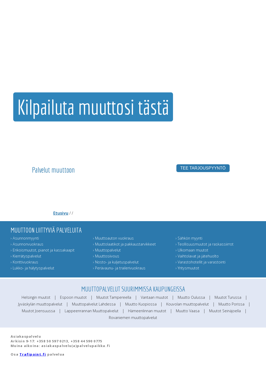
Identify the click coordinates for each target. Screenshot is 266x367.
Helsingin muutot (36, 297)
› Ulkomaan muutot (192, 250)
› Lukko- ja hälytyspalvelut (32, 268)
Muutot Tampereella (113, 297)
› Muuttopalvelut (107, 250)
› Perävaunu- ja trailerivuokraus (119, 268)
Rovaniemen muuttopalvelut (133, 317)
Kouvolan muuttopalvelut (187, 304)
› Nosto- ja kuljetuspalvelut (116, 262)
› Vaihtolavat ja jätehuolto (197, 256)
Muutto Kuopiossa (141, 304)
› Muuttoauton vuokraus (113, 238)
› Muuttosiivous (106, 256)
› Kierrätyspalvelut (26, 256)
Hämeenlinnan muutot (147, 310)
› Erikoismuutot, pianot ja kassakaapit (43, 250)
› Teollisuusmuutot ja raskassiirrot (205, 244)
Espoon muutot (73, 297)
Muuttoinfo (248, 59)
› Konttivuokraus (24, 262)
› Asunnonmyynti (25, 238)
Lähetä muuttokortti (221, 59)
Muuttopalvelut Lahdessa (94, 304)
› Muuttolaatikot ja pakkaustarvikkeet (124, 244)
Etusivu (60, 213)
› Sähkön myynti (189, 238)
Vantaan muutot (154, 297)
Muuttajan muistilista (191, 59)
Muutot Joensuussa (38, 310)
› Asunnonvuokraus (27, 244)
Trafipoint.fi (32, 354)
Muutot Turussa (228, 297)
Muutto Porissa (231, 304)
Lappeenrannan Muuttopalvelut (91, 310)
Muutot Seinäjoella (225, 310)
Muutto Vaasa (188, 310)
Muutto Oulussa (191, 297)
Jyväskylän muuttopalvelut (40, 304)
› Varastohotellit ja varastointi (200, 262)
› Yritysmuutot (187, 268)
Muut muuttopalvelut (158, 59)
